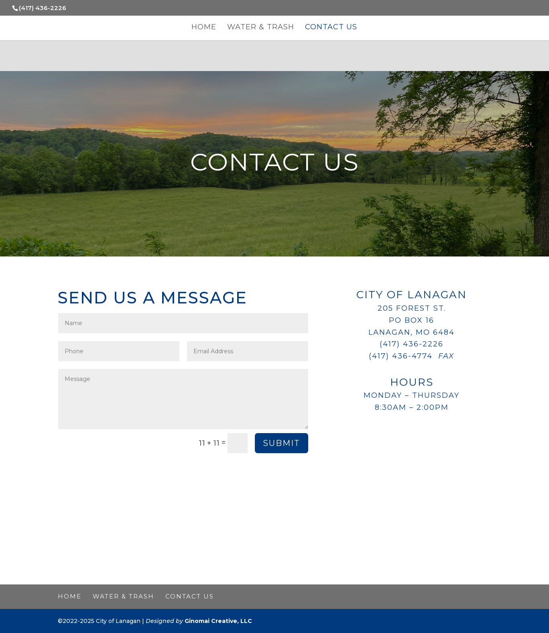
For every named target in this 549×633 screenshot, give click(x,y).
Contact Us (331, 27)
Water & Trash (260, 27)
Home (203, 27)
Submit (281, 443)
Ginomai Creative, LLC (218, 621)
